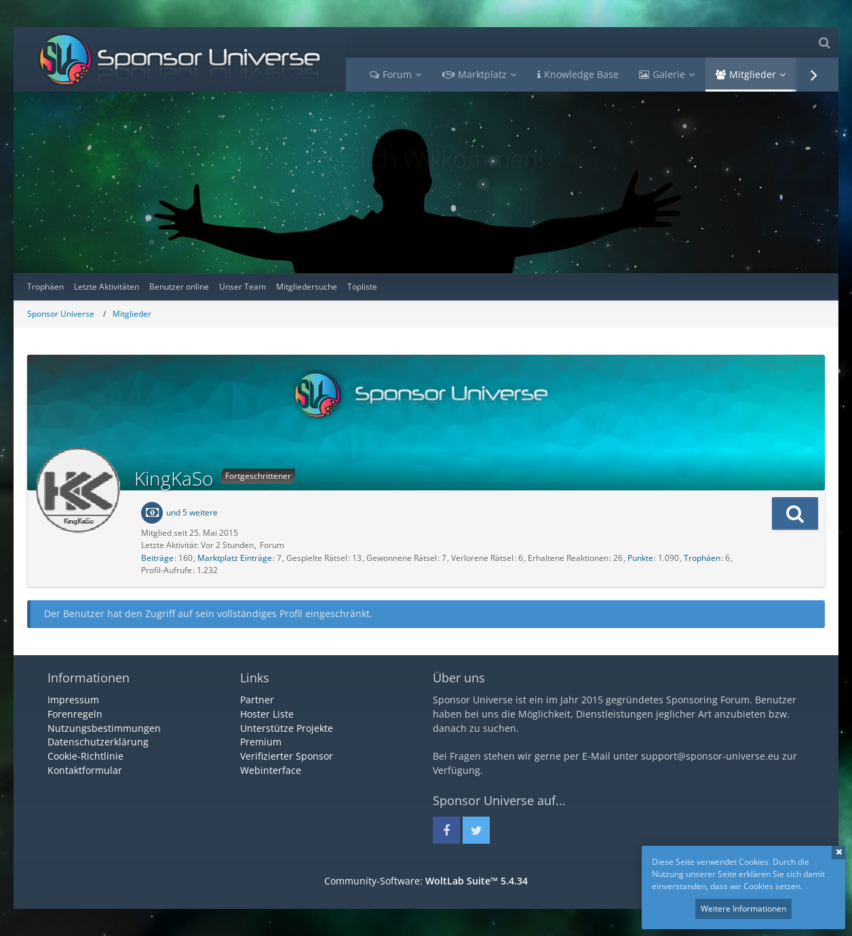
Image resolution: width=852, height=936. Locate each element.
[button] (795, 513)
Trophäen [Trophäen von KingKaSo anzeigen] (702, 558)
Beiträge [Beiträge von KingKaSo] (157, 558)
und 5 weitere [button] (192, 512)
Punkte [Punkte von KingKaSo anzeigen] (640, 558)
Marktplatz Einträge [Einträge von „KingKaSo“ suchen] (234, 558)
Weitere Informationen (743, 908)
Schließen (838, 852)
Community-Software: (426, 880)
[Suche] (824, 42)
